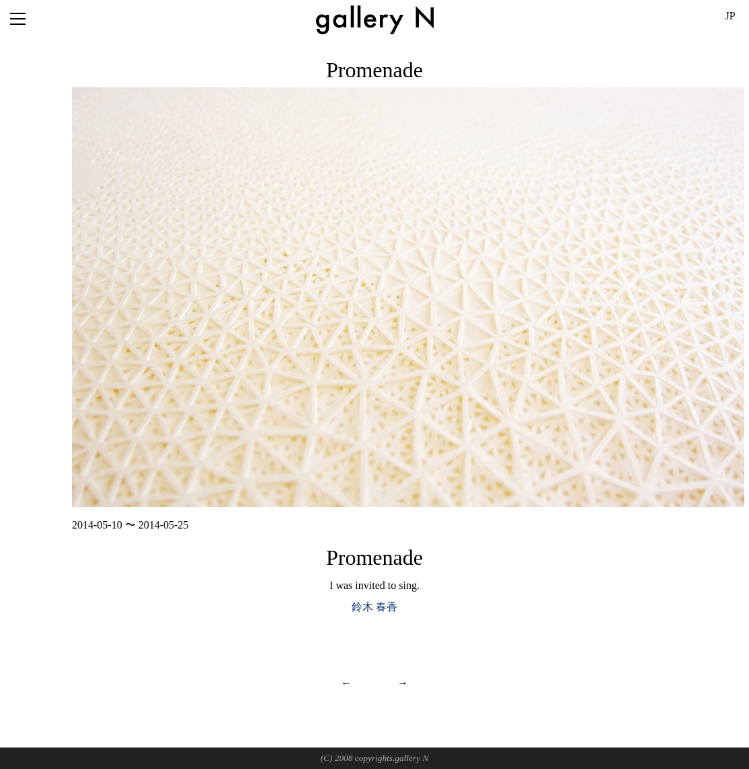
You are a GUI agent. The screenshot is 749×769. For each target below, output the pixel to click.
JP (730, 15)
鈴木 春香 (374, 607)
